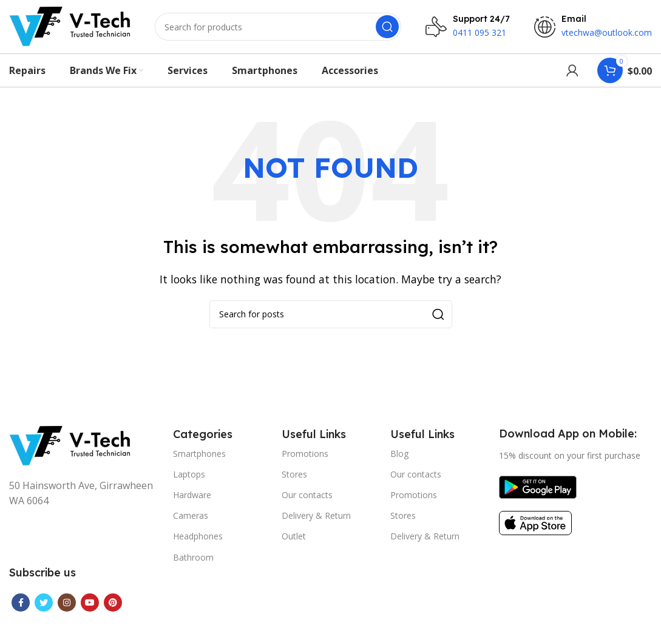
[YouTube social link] (90, 610)
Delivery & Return (316, 522)
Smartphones (199, 460)
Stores (294, 481)
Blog (399, 460)
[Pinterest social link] (113, 610)
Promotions (305, 460)
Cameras (190, 522)
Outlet (294, 543)
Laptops (189, 481)
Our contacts (307, 502)
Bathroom (193, 564)
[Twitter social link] (44, 610)
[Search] (278, 30)
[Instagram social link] (67, 610)
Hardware (192, 502)
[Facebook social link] (21, 610)
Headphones (198, 543)
